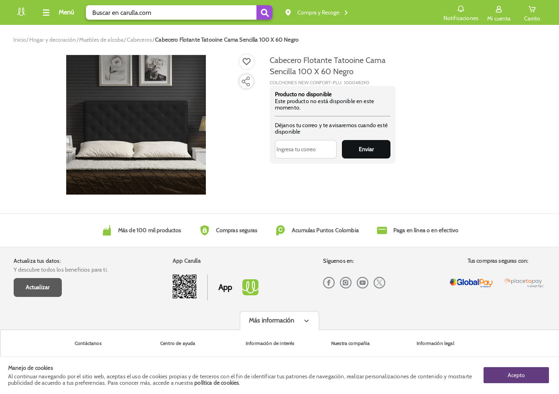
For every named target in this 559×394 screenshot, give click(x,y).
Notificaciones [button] (460, 12)
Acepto (516, 375)
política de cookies (216, 382)
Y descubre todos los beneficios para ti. (61, 269)
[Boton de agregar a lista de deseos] (246, 62)
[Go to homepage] (19, 39)
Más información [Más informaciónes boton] (271, 320)
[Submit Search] (264, 12)
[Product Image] (136, 125)
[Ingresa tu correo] (306, 149)
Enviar (366, 149)
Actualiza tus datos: (37, 261)
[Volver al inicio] (21, 14)
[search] (179, 12)
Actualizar (38, 287)
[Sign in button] (498, 12)
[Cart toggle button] (532, 12)
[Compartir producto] (245, 81)
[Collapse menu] (57, 12)
